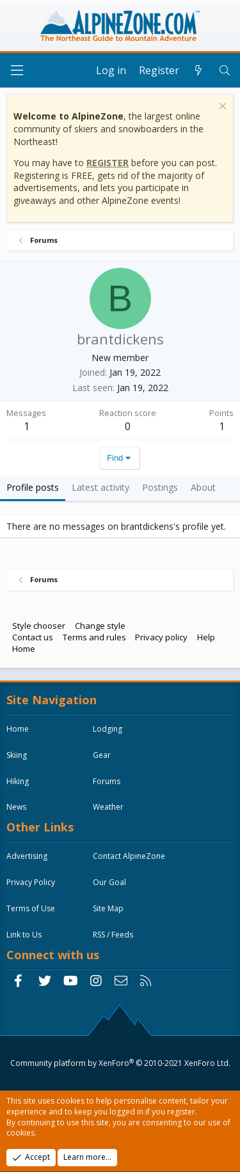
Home (23, 648)
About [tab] (203, 487)
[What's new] (199, 70)
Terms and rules (94, 637)
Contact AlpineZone (129, 856)
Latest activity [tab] (100, 487)
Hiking (17, 781)
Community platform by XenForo (120, 1063)
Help (206, 637)
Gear (102, 755)
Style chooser (38, 625)
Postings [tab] (160, 487)
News (16, 806)
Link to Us (24, 934)
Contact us (32, 637)
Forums (106, 781)
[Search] (224, 70)
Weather (108, 806)
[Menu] (17, 71)
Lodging (107, 728)
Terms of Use (30, 908)
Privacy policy (161, 637)
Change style (100, 625)
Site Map (108, 908)
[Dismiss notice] (221, 107)
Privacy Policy (30, 882)
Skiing (16, 755)
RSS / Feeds (113, 934)
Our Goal (109, 882)
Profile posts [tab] (32, 487)
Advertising (26, 856)
